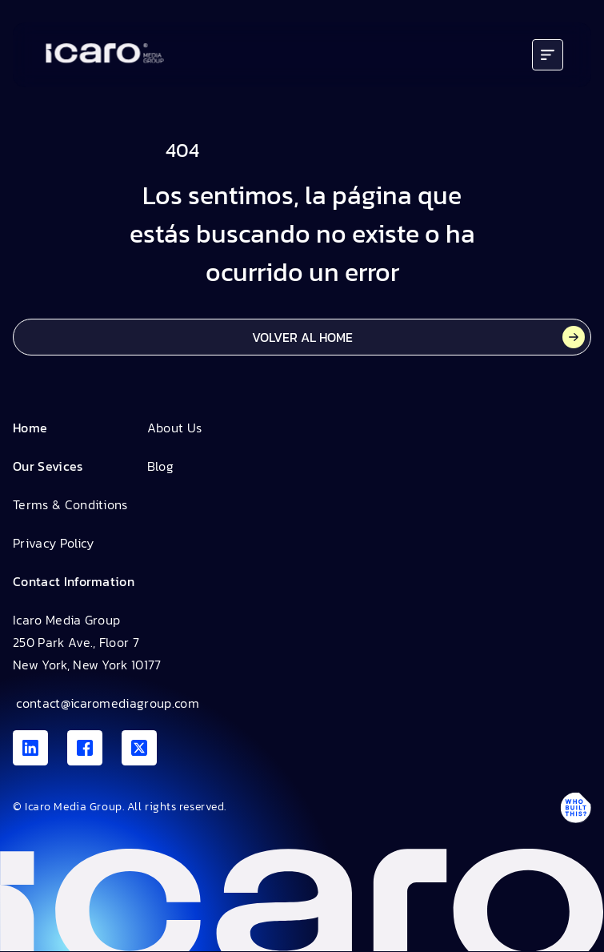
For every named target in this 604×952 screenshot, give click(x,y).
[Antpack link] (575, 808)
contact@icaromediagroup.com (106, 703)
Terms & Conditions (70, 504)
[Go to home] (105, 54)
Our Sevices (48, 466)
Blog (160, 466)
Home (30, 427)
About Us (174, 427)
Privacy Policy (53, 542)
